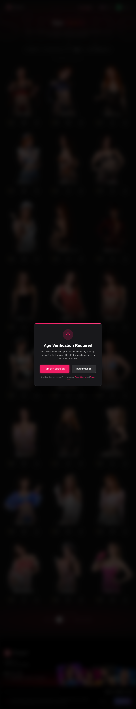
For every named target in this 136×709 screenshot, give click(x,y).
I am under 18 (83, 368)
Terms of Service (80, 377)
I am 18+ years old (54, 368)
